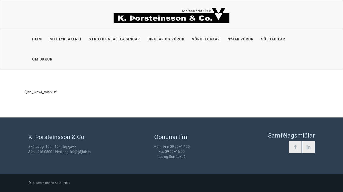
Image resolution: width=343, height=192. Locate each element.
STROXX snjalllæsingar (114, 39)
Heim (37, 39)
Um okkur (42, 59)
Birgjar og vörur (166, 39)
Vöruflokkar (206, 39)
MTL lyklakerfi (65, 39)
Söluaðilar (273, 39)
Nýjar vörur (240, 39)
